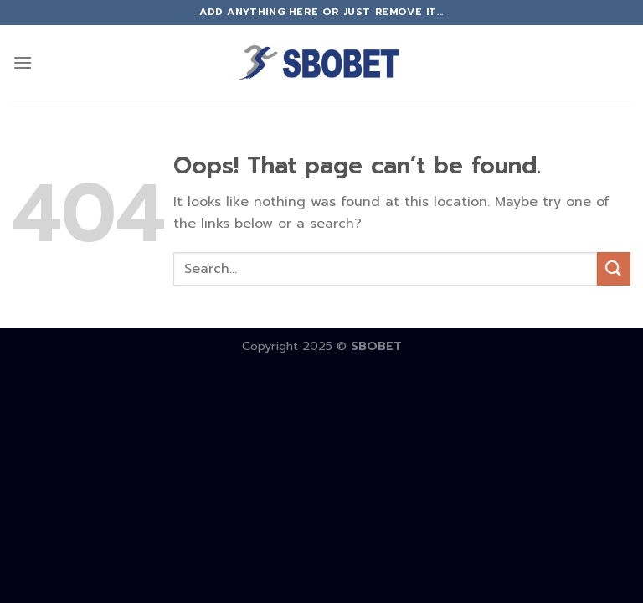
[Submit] (613, 268)
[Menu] (23, 62)
